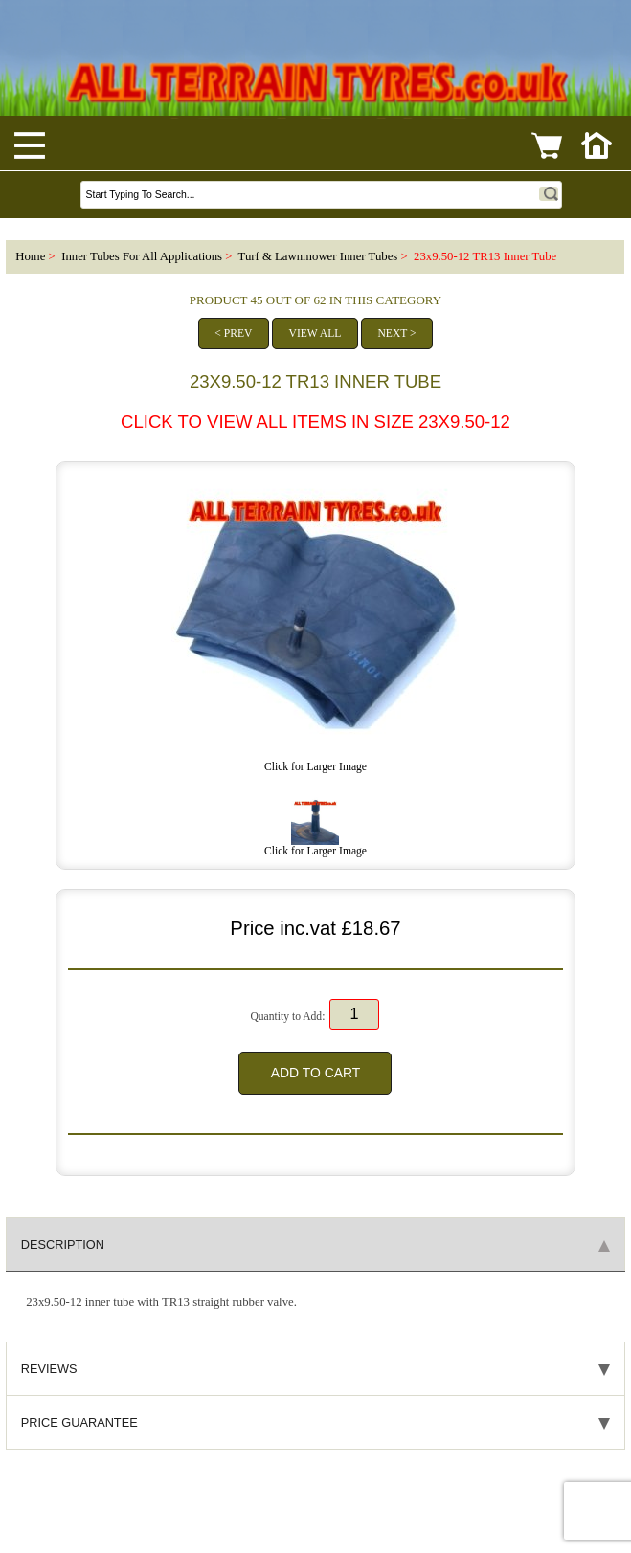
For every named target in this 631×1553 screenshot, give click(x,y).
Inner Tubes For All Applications (141, 256)
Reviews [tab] (315, 1369)
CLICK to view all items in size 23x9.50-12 (315, 421)
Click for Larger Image (315, 846)
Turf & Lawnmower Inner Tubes (318, 256)
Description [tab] (315, 1244)
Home (30, 256)
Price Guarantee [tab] (315, 1422)
